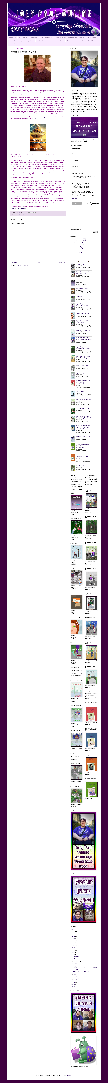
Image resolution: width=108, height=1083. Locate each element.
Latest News (12, 37)
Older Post (62, 262)
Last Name (75, 166)
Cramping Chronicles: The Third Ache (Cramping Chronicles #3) (83, 456)
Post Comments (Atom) (24, 265)
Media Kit (90, 41)
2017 (73, 950)
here (35, 118)
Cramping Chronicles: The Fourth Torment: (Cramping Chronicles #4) (83, 445)
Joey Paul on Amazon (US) (79, 241)
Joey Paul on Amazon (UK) (79, 239)
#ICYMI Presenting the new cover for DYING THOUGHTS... (85, 968)
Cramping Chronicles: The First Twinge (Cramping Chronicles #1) (83, 382)
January (76, 979)
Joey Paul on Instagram (78, 247)
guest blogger (26, 214)
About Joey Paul (23, 37)
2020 (73, 943)
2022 (73, 938)
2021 (73, 941)
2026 (73, 929)
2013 (73, 984)
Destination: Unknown (82, 288)
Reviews (69, 41)
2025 (73, 931)
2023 (73, 936)
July (75, 966)
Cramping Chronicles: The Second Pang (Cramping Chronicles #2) (83, 427)
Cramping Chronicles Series (76, 37)
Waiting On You (80, 264)
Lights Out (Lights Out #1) (83, 330)
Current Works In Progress (16, 41)
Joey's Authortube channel (79, 243)
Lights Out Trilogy (60, 37)
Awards (55, 41)
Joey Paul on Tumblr (77, 255)
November (77, 959)
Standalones (34, 37)
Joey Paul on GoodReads (78, 253)
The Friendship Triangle (82, 408)
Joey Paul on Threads (77, 249)
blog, (43, 117)
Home (38, 262)
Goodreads (55, 117)
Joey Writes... (30, 41)
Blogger (69, 1075)
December (76, 956)
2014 (73, 982)
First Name (75, 160)
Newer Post (14, 262)
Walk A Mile (79, 296)
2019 (73, 945)
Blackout (78, 281)
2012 (73, 986)
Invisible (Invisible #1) (82, 365)
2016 (73, 952)
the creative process (39, 214)
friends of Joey (18, 214)
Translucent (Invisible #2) (83, 465)
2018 (73, 947)
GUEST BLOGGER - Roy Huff (81, 971)
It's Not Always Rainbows (82, 313)
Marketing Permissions (78, 173)
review (31, 214)
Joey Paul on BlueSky (77, 251)
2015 (73, 954)
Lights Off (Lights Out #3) (83, 436)
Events (62, 41)
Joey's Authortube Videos (44, 41)
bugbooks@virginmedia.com (19, 208)
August (76, 963)
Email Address (76, 154)
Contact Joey (12, 44)
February (76, 977)
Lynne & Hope (80, 391)
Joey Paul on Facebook (78, 245)
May (75, 974)
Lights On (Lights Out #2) (83, 373)
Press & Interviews (79, 41)
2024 (73, 934)
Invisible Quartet (91, 37)
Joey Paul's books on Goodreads (82, 262)
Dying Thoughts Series (46, 37)
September (77, 961)
